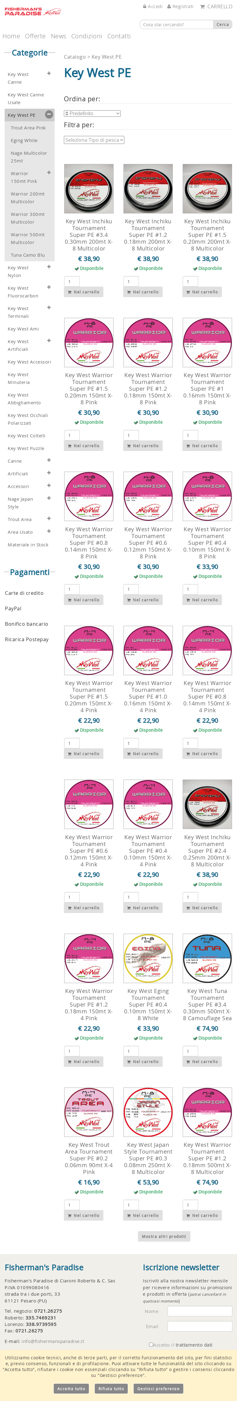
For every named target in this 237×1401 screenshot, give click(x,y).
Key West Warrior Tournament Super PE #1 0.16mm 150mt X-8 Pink (207, 388)
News (58, 36)
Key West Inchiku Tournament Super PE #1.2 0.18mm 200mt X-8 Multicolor (148, 234)
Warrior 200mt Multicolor (28, 197)
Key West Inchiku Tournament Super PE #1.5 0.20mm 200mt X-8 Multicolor (207, 234)
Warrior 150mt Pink (24, 177)
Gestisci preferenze (158, 1388)
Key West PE (21, 115)
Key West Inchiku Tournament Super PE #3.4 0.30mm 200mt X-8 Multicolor (89, 234)
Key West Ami (23, 329)
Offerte (35, 36)
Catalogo (75, 56)
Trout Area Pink (28, 128)
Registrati (180, 6)
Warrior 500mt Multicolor (28, 238)
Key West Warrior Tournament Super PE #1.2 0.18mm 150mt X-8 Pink (148, 388)
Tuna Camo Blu (28, 255)
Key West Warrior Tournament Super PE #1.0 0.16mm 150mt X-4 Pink (148, 696)
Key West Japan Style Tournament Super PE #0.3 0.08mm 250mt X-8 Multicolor (148, 1158)
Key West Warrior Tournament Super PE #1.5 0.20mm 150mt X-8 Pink (89, 388)
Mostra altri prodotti (164, 1236)
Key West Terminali (18, 312)
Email (152, 1326)
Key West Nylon (18, 271)
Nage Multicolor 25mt (29, 157)
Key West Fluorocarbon (23, 292)
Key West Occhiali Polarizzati (28, 419)
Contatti (119, 36)
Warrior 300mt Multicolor (28, 218)
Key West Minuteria (19, 378)
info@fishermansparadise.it (53, 1341)
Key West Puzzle (26, 448)
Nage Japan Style (20, 503)
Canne (15, 461)
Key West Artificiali (18, 345)
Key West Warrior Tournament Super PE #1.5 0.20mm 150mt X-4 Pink (89, 696)
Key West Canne (18, 78)
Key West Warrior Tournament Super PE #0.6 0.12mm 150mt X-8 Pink (148, 542)
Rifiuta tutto (111, 1388)
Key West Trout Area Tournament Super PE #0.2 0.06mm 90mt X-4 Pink (89, 1158)
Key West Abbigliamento (24, 399)
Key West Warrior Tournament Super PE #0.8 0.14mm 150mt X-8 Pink (89, 542)
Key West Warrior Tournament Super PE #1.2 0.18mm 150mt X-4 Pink (89, 1004)
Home (11, 36)
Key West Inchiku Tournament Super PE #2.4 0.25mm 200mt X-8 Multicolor (207, 850)
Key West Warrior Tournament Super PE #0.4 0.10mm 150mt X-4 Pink (148, 850)
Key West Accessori (29, 362)
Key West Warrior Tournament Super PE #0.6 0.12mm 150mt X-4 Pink (89, 850)
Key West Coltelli (27, 436)
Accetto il (181, 1345)
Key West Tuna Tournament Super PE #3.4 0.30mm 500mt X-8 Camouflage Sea (207, 1004)
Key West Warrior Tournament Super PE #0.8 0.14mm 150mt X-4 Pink (207, 696)
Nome (151, 1311)
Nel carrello (83, 291)
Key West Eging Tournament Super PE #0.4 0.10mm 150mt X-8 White (148, 1004)
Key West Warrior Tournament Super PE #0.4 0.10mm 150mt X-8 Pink (207, 542)
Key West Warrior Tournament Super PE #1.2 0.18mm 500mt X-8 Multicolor (207, 1158)
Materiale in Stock (28, 545)
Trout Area (19, 519)
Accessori (18, 486)
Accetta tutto (71, 1388)
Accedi (153, 6)
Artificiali (18, 474)
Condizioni (86, 36)
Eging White (24, 140)
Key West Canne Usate (26, 98)
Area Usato (20, 532)
